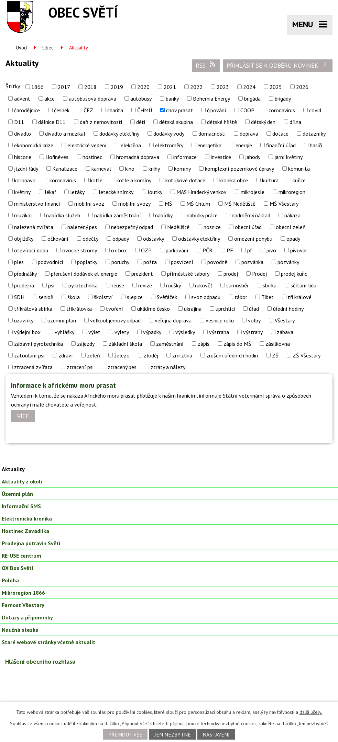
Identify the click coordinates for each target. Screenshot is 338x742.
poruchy (120, 262)
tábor (241, 297)
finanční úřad (281, 145)
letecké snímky (116, 192)
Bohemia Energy (211, 98)
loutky (155, 192)
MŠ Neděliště (239, 203)
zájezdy (86, 343)
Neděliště (178, 227)
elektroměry (169, 145)
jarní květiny (288, 156)
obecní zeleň (291, 227)
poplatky (87, 262)
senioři (46, 297)
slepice (135, 297)
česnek (61, 110)
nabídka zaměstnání (117, 215)
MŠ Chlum (198, 203)
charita (115, 110)
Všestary (285, 320)
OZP (146, 250)
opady (293, 238)
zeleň (93, 355)
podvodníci (50, 262)
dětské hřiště (222, 121)
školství (103, 297)
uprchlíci (225, 308)
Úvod (21, 47)
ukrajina (192, 308)
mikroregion (292, 192)
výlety (122, 332)
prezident (142, 273)
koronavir (24, 180)
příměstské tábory (188, 273)
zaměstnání (170, 343)
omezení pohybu (253, 238)
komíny (182, 168)
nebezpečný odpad (132, 227)
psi (51, 285)
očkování (57, 238)
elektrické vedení (87, 145)
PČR (207, 250)
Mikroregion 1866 (23, 592)
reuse (118, 285)
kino (129, 168)
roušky (173, 285)
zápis (203, 343)
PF (230, 250)
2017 (64, 86)
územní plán (61, 320)
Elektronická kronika (27, 518)
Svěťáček (167, 297)
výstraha (219, 332)
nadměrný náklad (251, 215)
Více (23, 416)
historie (22, 156)
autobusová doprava (92, 98)
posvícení (182, 262)
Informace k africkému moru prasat (63, 385)
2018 (90, 86)
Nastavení (216, 734)
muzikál (23, 215)
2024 (249, 86)
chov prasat (179, 110)
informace (185, 156)
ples (19, 262)
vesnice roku (220, 320)
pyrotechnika (83, 285)
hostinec (92, 156)
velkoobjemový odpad (115, 320)
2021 (170, 86)
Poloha (10, 580)
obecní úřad (248, 227)
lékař (50, 192)
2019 (117, 86)
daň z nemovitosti (101, 121)
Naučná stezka (20, 629)
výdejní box (27, 332)
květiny (22, 192)
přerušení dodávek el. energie (84, 273)
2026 (302, 86)
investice (221, 156)
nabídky (164, 215)
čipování (216, 110)
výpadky (152, 332)
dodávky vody (168, 133)
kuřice (299, 180)
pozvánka (252, 262)
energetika (209, 145)
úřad (254, 308)
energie (244, 145)
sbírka (269, 285)
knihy (154, 168)
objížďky (23, 238)
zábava (285, 332)
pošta (150, 262)
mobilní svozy (134, 203)
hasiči (316, 145)
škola (73, 297)
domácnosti (212, 133)
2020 (143, 86)
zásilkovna (277, 343)
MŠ (168, 203)
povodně (217, 262)
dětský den (263, 121)
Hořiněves (56, 156)
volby (254, 320)
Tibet (267, 297)
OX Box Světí (17, 567)
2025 (276, 86)
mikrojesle (252, 192)
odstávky (153, 238)
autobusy (141, 98)
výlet (94, 332)
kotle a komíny (134, 180)
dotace (280, 133)
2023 (223, 86)
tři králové (300, 297)
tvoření (114, 308)
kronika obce (233, 180)
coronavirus (282, 110)
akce (49, 98)
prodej (230, 273)
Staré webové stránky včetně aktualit (48, 642)
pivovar (298, 250)
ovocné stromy (79, 250)
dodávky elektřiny (119, 133)
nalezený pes (82, 227)
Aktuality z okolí (22, 481)
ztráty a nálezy (168, 367)
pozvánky (288, 262)
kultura (270, 180)
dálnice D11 (52, 121)
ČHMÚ (144, 110)
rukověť (203, 285)
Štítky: (13, 86)
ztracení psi (80, 367)
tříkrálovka (79, 308)
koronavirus (63, 180)
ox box (119, 250)
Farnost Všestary (23, 605)
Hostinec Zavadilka (25, 530)
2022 (196, 86)
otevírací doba (31, 250)
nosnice (212, 227)
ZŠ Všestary (306, 355)
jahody (252, 156)
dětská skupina (176, 121)
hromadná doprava (137, 156)
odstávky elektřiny (199, 238)
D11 (19, 121)
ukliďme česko (153, 308)
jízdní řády (26, 168)
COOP (247, 110)
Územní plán (17, 493)
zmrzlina (182, 355)
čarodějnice (27, 110)
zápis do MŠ (237, 343)
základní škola (125, 343)
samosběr (237, 285)
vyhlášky (64, 332)
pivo (271, 250)
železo (122, 355)
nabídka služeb (63, 215)
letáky (77, 192)
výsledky (185, 332)
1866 (37, 86)
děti (140, 121)
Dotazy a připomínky (27, 617)
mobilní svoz (89, 203)
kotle (96, 180)
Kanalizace (64, 168)
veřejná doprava (173, 320)
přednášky (25, 273)
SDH (19, 297)
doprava (249, 133)
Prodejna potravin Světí (31, 543)
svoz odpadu (205, 297)
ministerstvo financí (37, 203)
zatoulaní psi (29, 355)
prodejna (24, 285)
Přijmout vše (125, 734)
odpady (120, 238)
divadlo (22, 133)
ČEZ (88, 110)
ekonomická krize (33, 145)
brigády (283, 98)
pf (249, 250)
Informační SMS (21, 506)
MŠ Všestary (284, 203)
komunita (299, 168)
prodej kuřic (294, 273)
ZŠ (275, 355)
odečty (90, 238)
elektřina (131, 145)
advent (22, 98)
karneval (101, 168)
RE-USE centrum (21, 555)
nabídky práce (202, 215)
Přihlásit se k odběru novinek (278, 65)
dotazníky (314, 133)
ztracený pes (122, 367)
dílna (295, 121)
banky (172, 98)
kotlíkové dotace (185, 180)
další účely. (310, 712)
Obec (48, 47)
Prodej (259, 273)
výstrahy (253, 332)
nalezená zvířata (33, 227)
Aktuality (13, 469)
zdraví (65, 355)
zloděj (151, 355)
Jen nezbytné (172, 734)
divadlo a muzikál (65, 133)
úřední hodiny (288, 308)
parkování (177, 250)
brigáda (252, 98)
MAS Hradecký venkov (201, 192)
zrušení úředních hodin (232, 355)
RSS (206, 65)
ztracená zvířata (33, 367)
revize (145, 285)
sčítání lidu (303, 285)
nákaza (292, 215)
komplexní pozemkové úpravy (239, 168)
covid (315, 110)
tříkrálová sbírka (33, 308)
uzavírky (23, 320)
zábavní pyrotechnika (38, 343)
